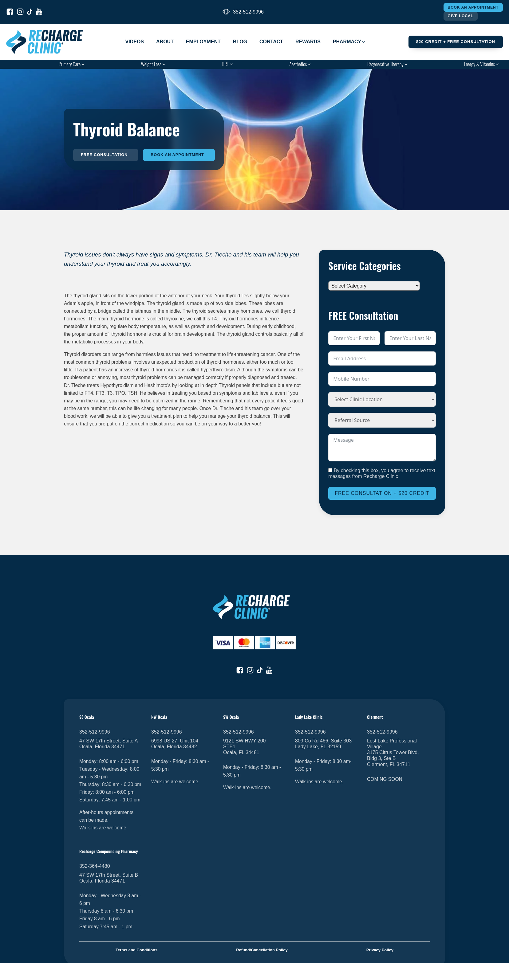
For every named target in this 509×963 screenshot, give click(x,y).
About (165, 41)
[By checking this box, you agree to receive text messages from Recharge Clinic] (330, 470)
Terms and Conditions (136, 950)
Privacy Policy (379, 950)
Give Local (460, 16)
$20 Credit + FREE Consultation (455, 41)
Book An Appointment (473, 7)
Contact (271, 41)
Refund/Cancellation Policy (262, 950)
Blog (240, 41)
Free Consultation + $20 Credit (382, 493)
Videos (134, 41)
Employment (203, 41)
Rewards (308, 41)
